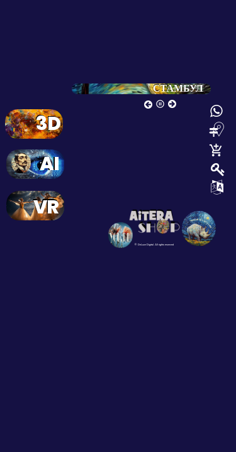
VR (46, 209)
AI (49, 166)
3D (48, 126)
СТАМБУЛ (178, 88)
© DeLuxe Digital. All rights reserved (154, 244)
